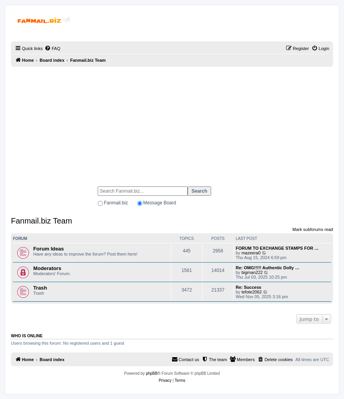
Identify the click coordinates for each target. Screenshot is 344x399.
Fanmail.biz (116, 203)
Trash (40, 288)
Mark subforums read (312, 229)
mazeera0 (251, 252)
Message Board (159, 203)
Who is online (27, 335)
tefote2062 (252, 292)
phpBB (152, 373)
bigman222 (252, 272)
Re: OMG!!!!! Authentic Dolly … (267, 267)
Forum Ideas (48, 249)
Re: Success (248, 287)
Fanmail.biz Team (41, 220)
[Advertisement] (172, 123)
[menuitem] (52, 48)
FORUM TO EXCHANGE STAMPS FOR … (277, 248)
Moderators (47, 268)
